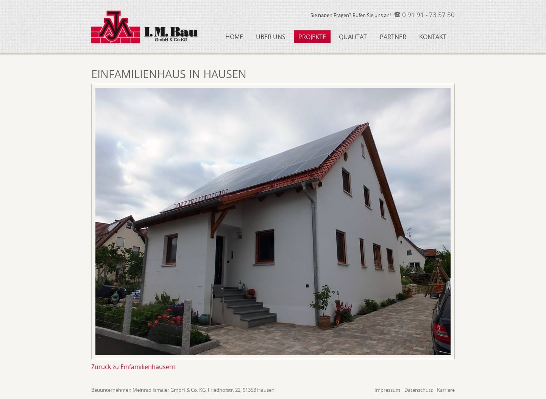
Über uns (270, 37)
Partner (393, 37)
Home (234, 37)
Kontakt (432, 37)
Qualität (353, 37)
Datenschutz (418, 390)
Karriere (446, 390)
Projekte (312, 37)
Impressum (387, 390)
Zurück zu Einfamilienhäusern (133, 367)
